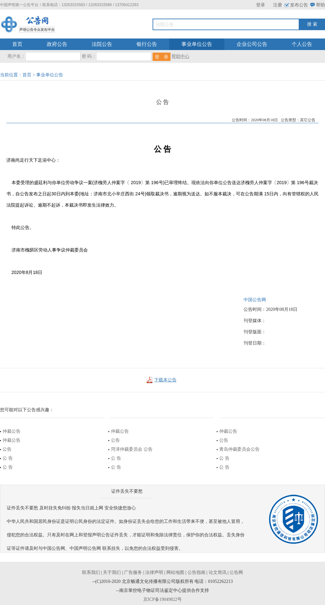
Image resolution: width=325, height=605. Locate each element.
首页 (17, 44)
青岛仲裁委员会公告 (239, 449)
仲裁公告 (12, 431)
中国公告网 (255, 299)
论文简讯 (218, 572)
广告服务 (133, 572)
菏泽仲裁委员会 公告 (132, 449)
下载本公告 (165, 380)
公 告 (8, 458)
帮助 (320, 5)
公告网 (236, 572)
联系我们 (91, 572)
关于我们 (112, 572)
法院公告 (102, 44)
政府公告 (57, 44)
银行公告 (147, 44)
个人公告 (302, 44)
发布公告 (299, 5)
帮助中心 (180, 56)
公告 (115, 440)
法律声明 (154, 572)
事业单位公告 (196, 44)
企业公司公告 (252, 44)
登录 (260, 5)
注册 (277, 5)
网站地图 (175, 572)
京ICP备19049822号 (162, 599)
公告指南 (196, 572)
